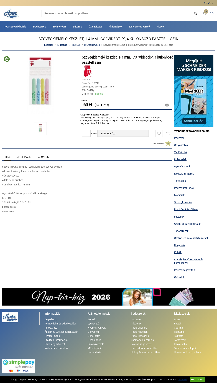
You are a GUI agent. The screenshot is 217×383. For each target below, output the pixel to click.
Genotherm (94, 335)
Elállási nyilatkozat (55, 344)
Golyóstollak (181, 145)
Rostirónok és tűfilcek (186, 209)
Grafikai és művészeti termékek (191, 238)
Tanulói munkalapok (185, 348)
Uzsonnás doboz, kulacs (187, 352)
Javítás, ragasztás (141, 344)
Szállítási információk (56, 340)
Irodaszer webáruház (15, 26)
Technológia (59, 26)
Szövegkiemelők (92, 44)
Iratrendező (94, 352)
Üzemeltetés (95, 26)
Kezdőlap (48, 44)
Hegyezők (179, 245)
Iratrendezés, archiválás (144, 348)
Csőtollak (179, 277)
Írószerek (76, 44)
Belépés (207, 3)
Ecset (177, 319)
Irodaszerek (39, 26)
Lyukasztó (93, 323)
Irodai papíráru (139, 327)
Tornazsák (180, 340)
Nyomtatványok (97, 327)
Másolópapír (95, 348)
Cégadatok (51, 319)
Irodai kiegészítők (140, 335)
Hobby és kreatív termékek (145, 352)
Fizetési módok (53, 335)
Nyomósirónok (182, 166)
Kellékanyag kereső (139, 26)
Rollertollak (180, 159)
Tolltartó (178, 335)
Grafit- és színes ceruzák (187, 223)
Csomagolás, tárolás (142, 340)
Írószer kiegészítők (184, 270)
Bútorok (77, 26)
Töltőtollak (180, 180)
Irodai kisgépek (139, 331)
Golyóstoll (93, 331)
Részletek (182, 379)
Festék (177, 323)
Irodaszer (136, 319)
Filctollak (179, 216)
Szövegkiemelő (96, 344)
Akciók (160, 26)
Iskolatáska (180, 344)
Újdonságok (115, 26)
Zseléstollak (180, 152)
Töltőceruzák (181, 231)
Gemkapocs (94, 340)
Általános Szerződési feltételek (61, 331)
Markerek (179, 195)
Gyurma (178, 327)
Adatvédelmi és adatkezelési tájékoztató (60, 325)
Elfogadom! (197, 379)
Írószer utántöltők (184, 188)
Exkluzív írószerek (184, 173)
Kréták (178, 252)
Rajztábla (179, 331)
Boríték (92, 319)
